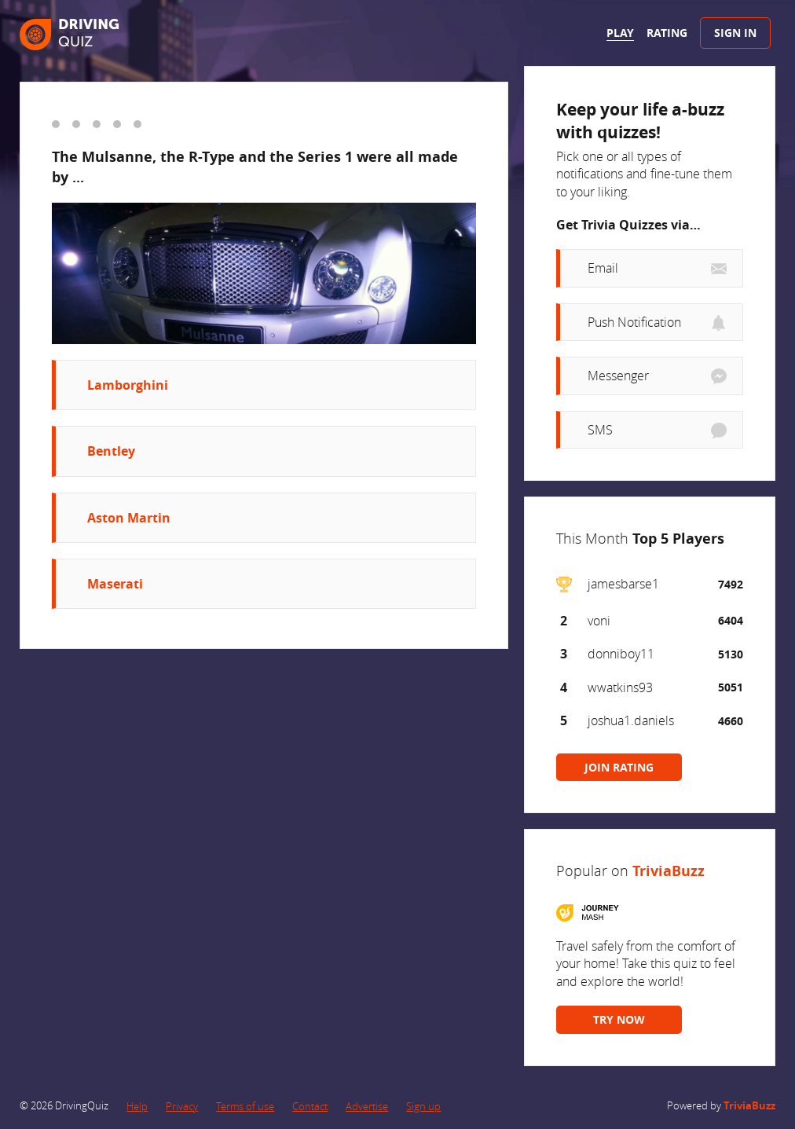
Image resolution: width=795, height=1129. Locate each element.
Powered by (721, 1105)
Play (620, 32)
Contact (310, 1106)
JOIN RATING (619, 767)
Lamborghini (127, 385)
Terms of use (245, 1106)
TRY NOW (619, 1019)
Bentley (111, 451)
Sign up (423, 1106)
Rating (667, 32)
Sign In (735, 32)
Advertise (367, 1106)
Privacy (182, 1106)
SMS (600, 429)
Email (603, 268)
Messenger (618, 375)
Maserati (115, 583)
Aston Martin (128, 517)
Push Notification (634, 322)
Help (137, 1106)
